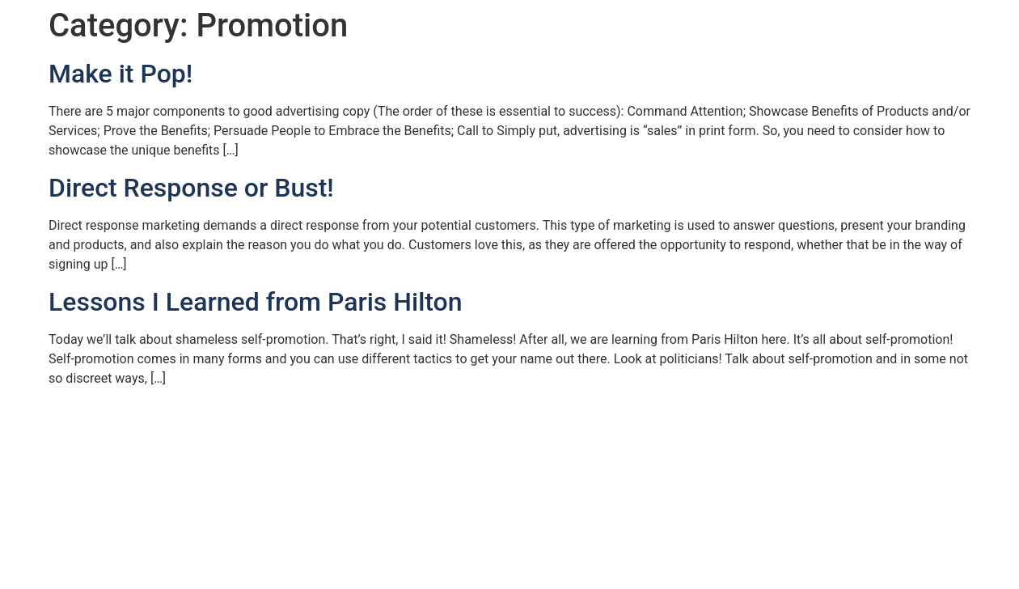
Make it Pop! (120, 73)
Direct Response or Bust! (191, 187)
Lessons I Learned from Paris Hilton (256, 301)
